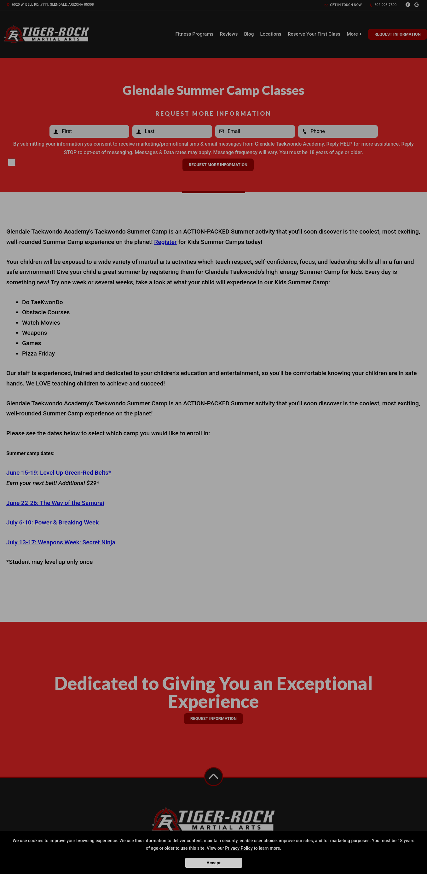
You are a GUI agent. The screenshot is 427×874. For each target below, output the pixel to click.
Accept (213, 862)
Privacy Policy (239, 848)
